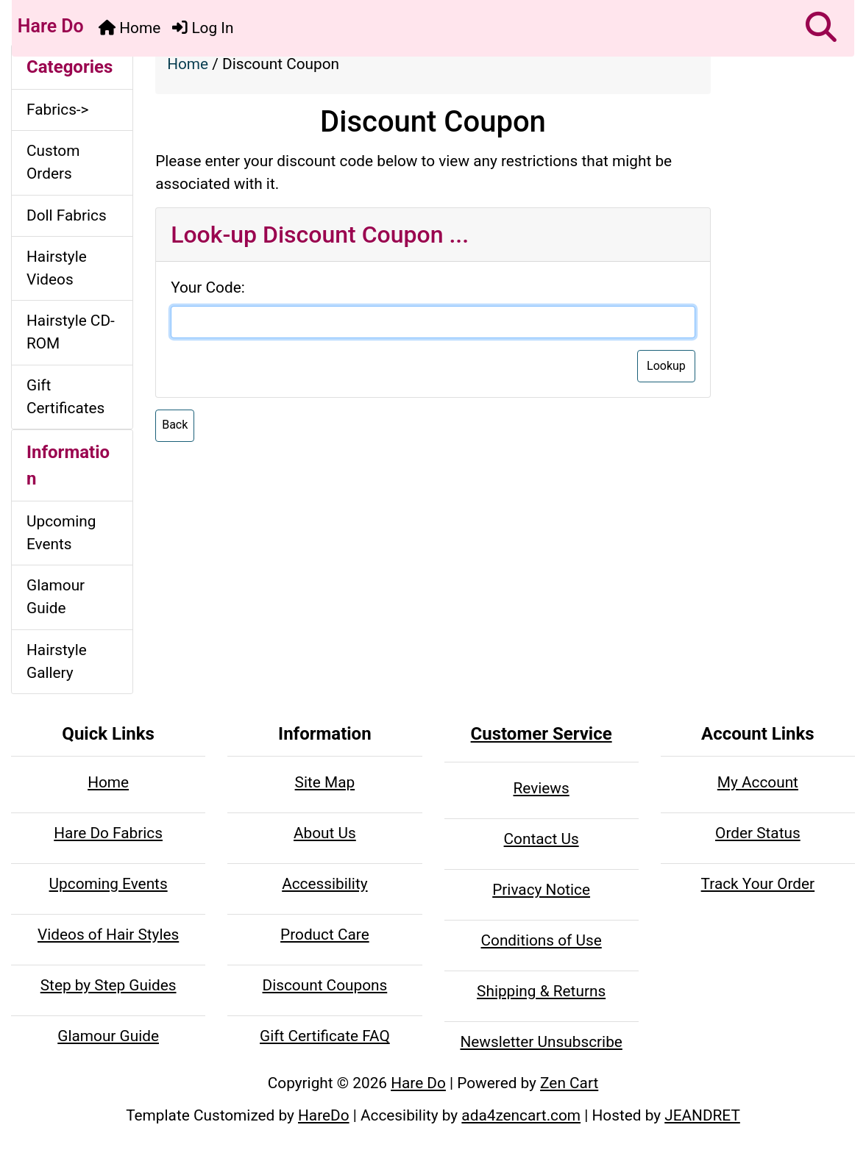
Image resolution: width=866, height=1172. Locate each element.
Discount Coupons (325, 985)
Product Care (324, 934)
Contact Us (541, 839)
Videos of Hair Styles (108, 934)
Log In (202, 28)
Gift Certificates (65, 396)
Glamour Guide (55, 596)
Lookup (666, 366)
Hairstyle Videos (56, 268)
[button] (821, 28)
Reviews (541, 788)
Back (175, 425)
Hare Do (418, 1083)
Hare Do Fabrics (108, 833)
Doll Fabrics (66, 215)
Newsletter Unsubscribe (541, 1042)
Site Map (325, 782)
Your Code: (208, 287)
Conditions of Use (540, 940)
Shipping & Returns (541, 991)
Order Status (758, 833)
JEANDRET (702, 1115)
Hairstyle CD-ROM (70, 332)
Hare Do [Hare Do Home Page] (48, 26)
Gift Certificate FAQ (325, 1036)
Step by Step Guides (108, 985)
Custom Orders (52, 162)
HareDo (323, 1115)
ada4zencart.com (521, 1115)
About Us (325, 833)
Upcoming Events (61, 532)
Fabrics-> (57, 109)
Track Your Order (758, 884)
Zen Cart (569, 1083)
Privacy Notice (541, 889)
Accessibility (324, 884)
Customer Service (541, 733)
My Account (757, 782)
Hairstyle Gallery (56, 661)
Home (129, 28)
